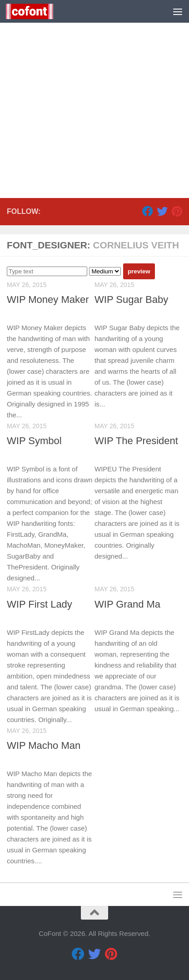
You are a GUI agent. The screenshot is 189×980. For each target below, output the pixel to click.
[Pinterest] (176, 211)
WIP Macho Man (43, 745)
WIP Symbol (34, 440)
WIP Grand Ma (127, 604)
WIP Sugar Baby (131, 299)
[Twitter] (162, 211)
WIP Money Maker (48, 299)
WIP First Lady (39, 604)
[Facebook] (147, 211)
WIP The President (136, 440)
